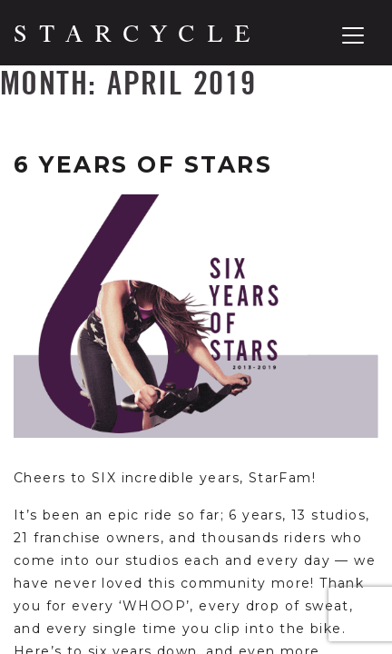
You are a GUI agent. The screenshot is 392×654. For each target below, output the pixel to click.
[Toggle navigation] (352, 35)
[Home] (132, 33)
